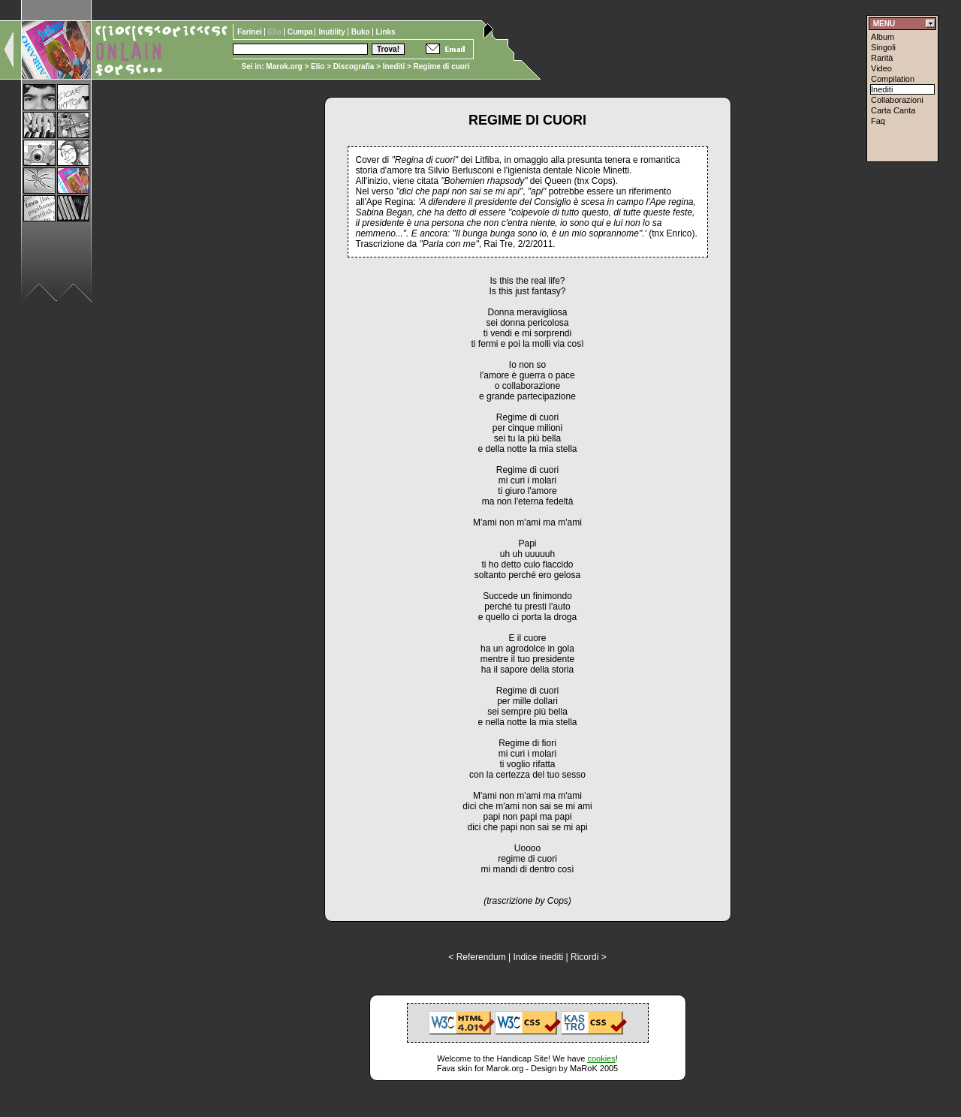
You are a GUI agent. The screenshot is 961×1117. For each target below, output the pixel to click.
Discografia (353, 66)
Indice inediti (538, 957)
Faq (878, 120)
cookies (601, 1058)
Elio (317, 66)
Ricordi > (589, 957)
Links (386, 32)
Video (881, 68)
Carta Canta (893, 110)
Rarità (882, 57)
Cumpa (301, 32)
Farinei (250, 32)
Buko (361, 32)
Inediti (395, 66)
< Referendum (476, 957)
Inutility (332, 32)
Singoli (883, 47)
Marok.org (284, 66)
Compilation (892, 78)
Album (882, 36)
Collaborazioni (897, 99)
